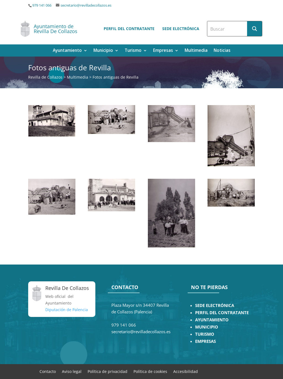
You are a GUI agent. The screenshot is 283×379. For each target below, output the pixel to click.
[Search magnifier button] (254, 28)
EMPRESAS (205, 341)
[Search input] (227, 28)
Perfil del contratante (129, 28)
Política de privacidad (107, 371)
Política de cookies (150, 371)
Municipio (103, 51)
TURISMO (204, 334)
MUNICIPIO (206, 327)
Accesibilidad (185, 371)
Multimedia (196, 51)
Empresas (163, 51)
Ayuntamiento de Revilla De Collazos (55, 28)
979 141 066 (41, 5)
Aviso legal (72, 371)
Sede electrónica (180, 28)
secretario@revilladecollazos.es (86, 5)
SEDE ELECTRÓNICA (214, 305)
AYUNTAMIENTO (212, 320)
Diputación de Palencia (66, 309)
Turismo (133, 51)
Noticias (222, 51)
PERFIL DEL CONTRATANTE (222, 313)
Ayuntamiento (67, 51)
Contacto (48, 371)
